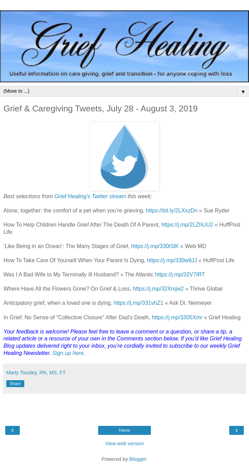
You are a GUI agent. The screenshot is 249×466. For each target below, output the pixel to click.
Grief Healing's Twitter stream (90, 196)
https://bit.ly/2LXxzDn (172, 210)
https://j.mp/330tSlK (155, 246)
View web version (124, 443)
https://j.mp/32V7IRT (180, 274)
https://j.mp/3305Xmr (177, 317)
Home (124, 430)
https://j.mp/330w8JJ (172, 260)
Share (15, 383)
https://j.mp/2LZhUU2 (187, 225)
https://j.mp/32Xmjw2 (158, 289)
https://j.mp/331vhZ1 (138, 303)
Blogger (137, 459)
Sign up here (68, 353)
